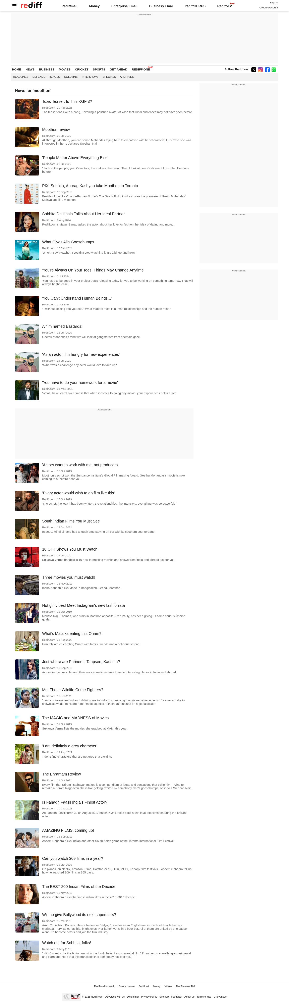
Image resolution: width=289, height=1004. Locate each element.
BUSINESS (46, 69)
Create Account (268, 7)
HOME (16, 69)
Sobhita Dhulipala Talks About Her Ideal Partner (83, 214)
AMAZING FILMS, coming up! (68, 830)
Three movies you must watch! (68, 577)
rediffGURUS (195, 6)
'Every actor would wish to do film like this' (78, 493)
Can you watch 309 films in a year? (72, 858)
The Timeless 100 (185, 986)
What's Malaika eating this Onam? (71, 633)
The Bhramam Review (61, 774)
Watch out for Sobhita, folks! (66, 943)
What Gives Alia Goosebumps (68, 242)
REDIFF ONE (141, 69)
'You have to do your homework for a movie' (80, 382)
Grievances (220, 996)
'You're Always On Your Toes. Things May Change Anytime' (93, 270)
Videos (168, 986)
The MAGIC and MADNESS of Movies (75, 718)
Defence (39, 76)
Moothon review (56, 129)
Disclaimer (133, 996)
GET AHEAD (118, 69)
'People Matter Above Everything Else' (75, 157)
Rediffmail (69, 6)
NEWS (30, 69)
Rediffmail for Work (104, 986)
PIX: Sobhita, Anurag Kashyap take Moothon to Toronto (90, 186)
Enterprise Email (124, 6)
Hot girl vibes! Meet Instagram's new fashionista (83, 605)
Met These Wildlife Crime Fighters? (72, 690)
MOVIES (64, 69)
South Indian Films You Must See (71, 521)
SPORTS (99, 69)
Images (55, 76)
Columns (71, 76)
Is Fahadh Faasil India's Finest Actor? (74, 802)
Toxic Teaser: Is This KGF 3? (67, 101)
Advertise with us (115, 996)
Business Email (161, 6)
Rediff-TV (224, 6)
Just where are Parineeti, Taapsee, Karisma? (81, 661)
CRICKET (82, 69)
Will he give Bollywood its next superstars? (79, 914)
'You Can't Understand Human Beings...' (77, 298)
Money (94, 6)
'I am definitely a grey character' (69, 746)
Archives (127, 76)
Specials (109, 76)
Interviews (90, 76)
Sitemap (164, 996)
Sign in (274, 2)
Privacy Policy (149, 996)
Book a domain (127, 986)
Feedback (176, 996)
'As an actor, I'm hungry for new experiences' (81, 354)
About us (189, 996)
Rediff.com (97, 996)
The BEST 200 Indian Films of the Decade (78, 886)
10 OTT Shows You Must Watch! (70, 549)
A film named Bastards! (62, 326)
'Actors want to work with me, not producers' (80, 465)
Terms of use (204, 996)
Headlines (20, 76)
